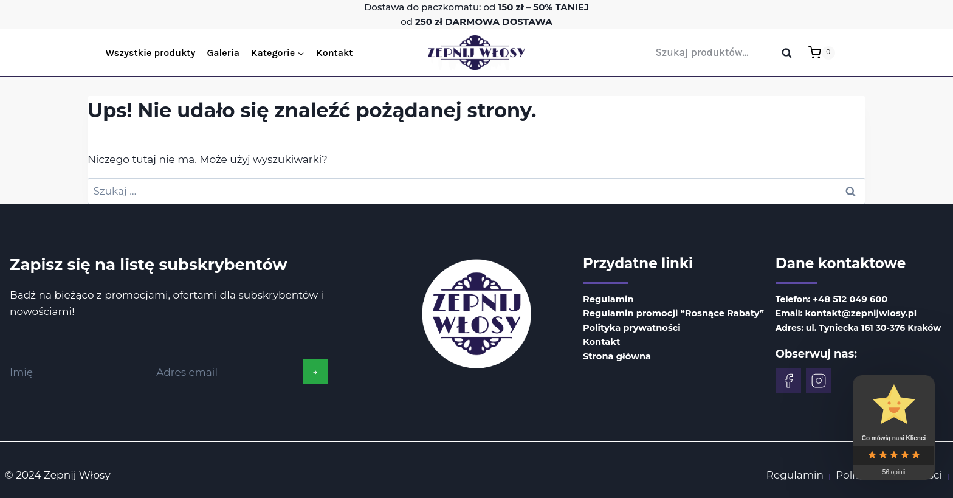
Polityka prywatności (629, 326)
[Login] (847, 52)
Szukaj (790, 53)
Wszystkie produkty (151, 52)
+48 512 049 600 (844, 299)
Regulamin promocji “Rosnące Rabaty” (669, 312)
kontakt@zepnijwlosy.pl (854, 312)
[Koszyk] (821, 53)
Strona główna (615, 353)
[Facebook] (784, 379)
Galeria (223, 52)
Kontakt (334, 52)
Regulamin (607, 299)
